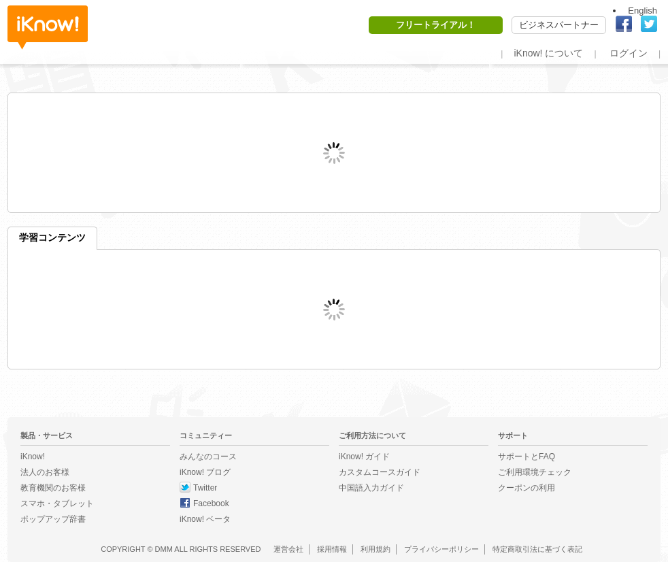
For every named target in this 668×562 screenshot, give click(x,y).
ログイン (628, 53)
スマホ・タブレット (57, 503)
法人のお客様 (44, 472)
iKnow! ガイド (364, 456)
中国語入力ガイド (371, 488)
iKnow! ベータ (205, 519)
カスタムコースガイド (379, 472)
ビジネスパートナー (559, 25)
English (642, 10)
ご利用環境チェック (534, 472)
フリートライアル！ (435, 25)
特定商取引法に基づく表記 (537, 549)
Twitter (205, 488)
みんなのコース (208, 456)
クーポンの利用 (526, 488)
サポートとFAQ (526, 456)
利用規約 (375, 549)
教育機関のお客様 (53, 488)
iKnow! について (548, 53)
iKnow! (47, 27)
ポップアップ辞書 (53, 519)
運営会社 (288, 549)
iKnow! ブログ (205, 472)
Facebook (211, 503)
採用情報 (332, 549)
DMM (164, 549)
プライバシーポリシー (441, 549)
